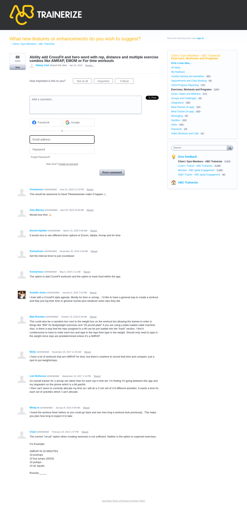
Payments (176, 129)
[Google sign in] (79, 123)
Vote (17, 67)
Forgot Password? (40, 157)
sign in (200, 38)
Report (90, 189)
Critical (127, 82)
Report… (89, 65)
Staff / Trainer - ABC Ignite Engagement (199, 174)
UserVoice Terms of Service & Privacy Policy (123, 501)
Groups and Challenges (183, 98)
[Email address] (62, 139)
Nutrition (175, 120)
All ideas (175, 67)
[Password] (62, 149)
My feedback (178, 72)
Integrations (177, 102)
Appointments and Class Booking (189, 80)
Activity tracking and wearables (187, 76)
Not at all (84, 82)
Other (174, 124)
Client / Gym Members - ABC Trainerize (195, 55)
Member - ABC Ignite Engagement (196, 170)
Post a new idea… (181, 63)
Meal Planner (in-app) (182, 107)
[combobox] (200, 147)
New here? (62, 164)
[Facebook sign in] (45, 123)
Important (105, 82)
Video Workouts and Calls (185, 133)
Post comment (112, 172)
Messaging (177, 116)
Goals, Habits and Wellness (186, 94)
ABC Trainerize (188, 182)
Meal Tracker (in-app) (182, 111)
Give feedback (187, 156)
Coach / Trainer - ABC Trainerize (195, 165)
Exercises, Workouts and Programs (194, 58)
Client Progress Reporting (185, 85)
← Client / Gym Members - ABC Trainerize (32, 44)
